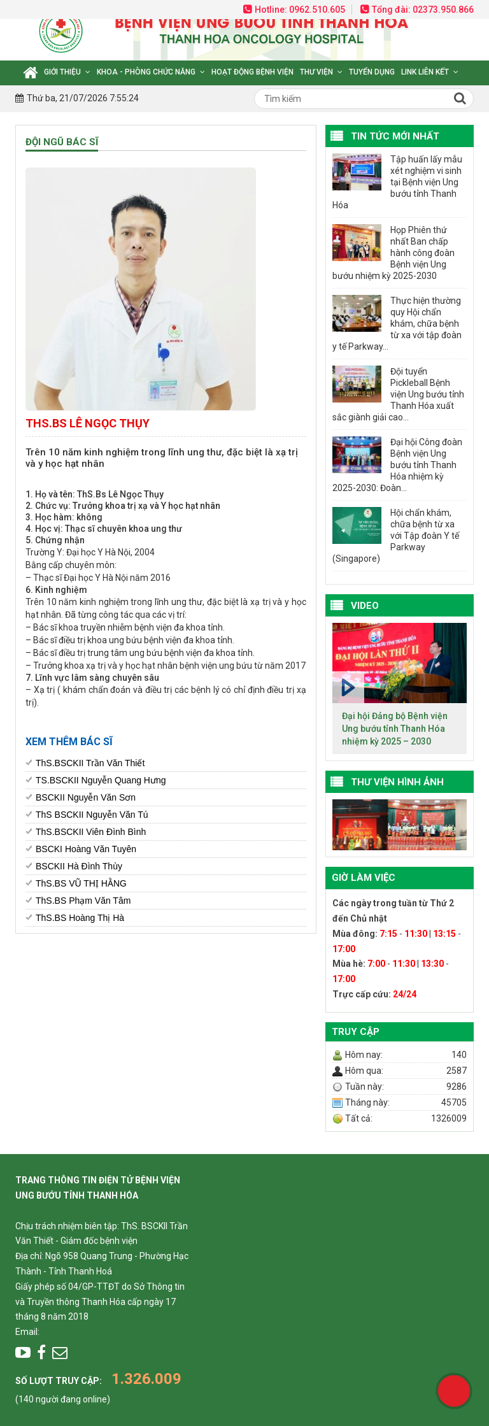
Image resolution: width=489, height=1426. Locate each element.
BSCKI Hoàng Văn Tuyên (86, 849)
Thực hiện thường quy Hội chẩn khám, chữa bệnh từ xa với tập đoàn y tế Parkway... (397, 324)
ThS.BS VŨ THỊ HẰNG (81, 883)
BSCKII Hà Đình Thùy (79, 866)
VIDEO (365, 605)
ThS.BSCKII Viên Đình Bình (91, 832)
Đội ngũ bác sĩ (61, 142)
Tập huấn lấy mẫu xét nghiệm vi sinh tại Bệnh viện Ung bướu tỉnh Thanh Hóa (397, 182)
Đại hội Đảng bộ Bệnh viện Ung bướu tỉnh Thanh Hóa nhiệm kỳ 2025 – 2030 (395, 728)
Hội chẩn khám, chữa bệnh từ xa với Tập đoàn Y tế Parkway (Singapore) (395, 536)
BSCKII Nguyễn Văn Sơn (86, 797)
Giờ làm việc (363, 877)
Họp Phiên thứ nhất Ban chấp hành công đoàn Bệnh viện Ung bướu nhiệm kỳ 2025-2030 (393, 253)
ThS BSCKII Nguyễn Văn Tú (92, 814)
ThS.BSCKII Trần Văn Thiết (90, 763)
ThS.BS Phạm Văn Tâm (83, 900)
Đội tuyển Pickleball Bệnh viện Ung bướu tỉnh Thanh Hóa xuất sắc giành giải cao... (398, 394)
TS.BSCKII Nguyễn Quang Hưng (101, 780)
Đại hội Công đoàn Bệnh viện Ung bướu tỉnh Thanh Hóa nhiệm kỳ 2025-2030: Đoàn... (397, 465)
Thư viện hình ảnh (397, 782)
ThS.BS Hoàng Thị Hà (80, 918)
